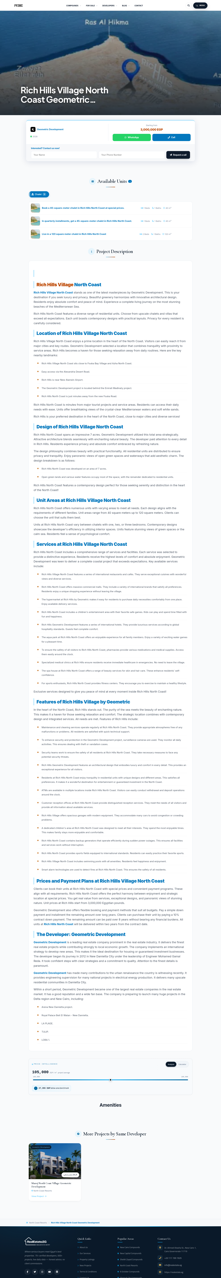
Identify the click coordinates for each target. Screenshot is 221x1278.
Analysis (171, 1066)
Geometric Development (50, 129)
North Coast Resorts (38, 1225)
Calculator (182, 1066)
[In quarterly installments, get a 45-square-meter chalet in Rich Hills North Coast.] (110, 222)
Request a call (178, 155)
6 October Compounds (129, 1274)
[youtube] (49, 1274)
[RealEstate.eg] (19, 5)
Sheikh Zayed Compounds (130, 1262)
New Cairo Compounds (129, 1249)
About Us (83, 1249)
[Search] (189, 5)
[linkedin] (57, 1274)
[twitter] (35, 1274)
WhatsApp (132, 137)
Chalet (38, 194)
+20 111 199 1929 (172, 1260)
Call (171, 137)
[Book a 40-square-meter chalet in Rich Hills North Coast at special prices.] (110, 208)
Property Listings (86, 1262)
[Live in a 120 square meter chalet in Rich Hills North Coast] (110, 235)
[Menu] (200, 5)
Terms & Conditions (87, 1274)
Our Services (84, 1256)
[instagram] (42, 1274)
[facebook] (27, 1274)
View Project (38, 1198)
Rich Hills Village (55, 286)
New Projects (84, 1268)
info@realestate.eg (173, 1267)
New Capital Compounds (129, 1256)
